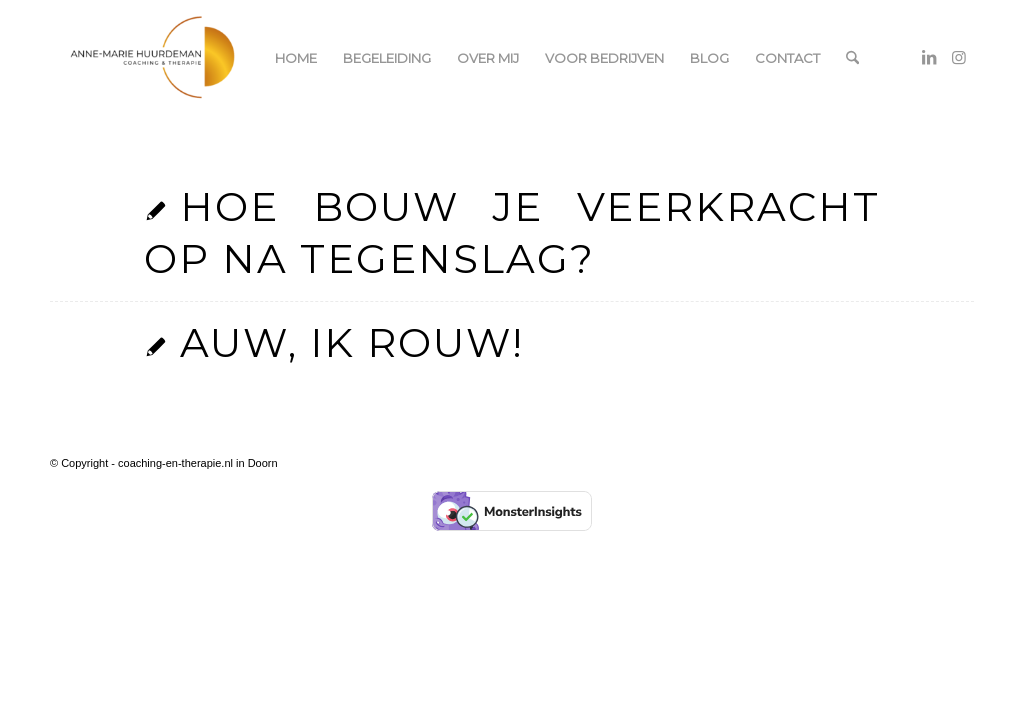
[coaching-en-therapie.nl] (153, 58)
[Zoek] (852, 58)
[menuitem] (296, 58)
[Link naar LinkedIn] (929, 57)
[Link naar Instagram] (959, 57)
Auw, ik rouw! (352, 342)
